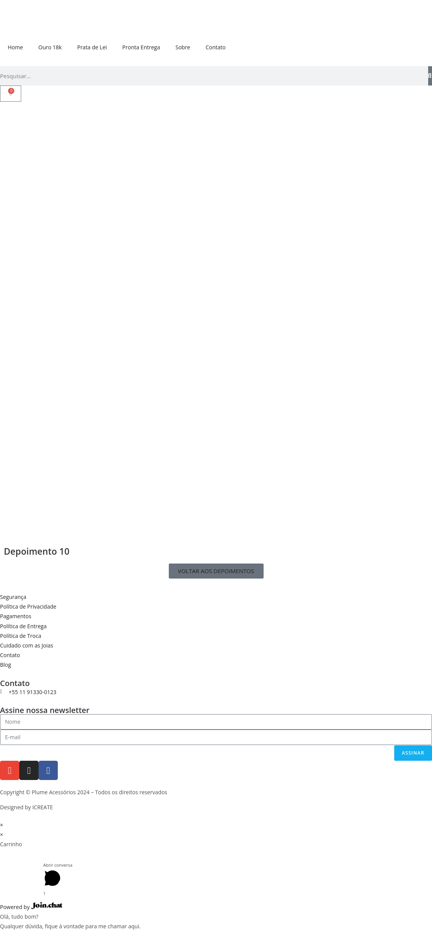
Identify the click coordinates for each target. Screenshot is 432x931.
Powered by (31, 907)
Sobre (182, 47)
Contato (215, 47)
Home (15, 47)
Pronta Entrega (141, 47)
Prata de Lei (92, 47)
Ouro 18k (50, 47)
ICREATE (42, 807)
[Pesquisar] (430, 76)
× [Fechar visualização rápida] (1, 825)
